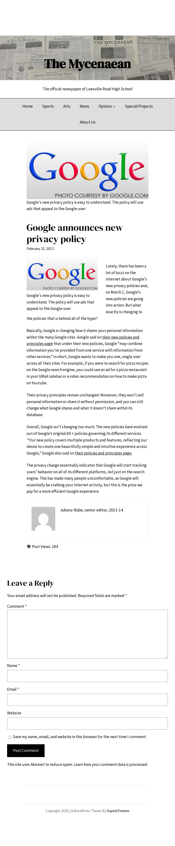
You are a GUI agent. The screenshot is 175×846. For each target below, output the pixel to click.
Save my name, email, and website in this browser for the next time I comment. (80, 736)
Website (14, 713)
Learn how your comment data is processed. (111, 764)
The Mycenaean (87, 63)
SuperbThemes (118, 811)
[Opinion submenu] (114, 106)
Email (13, 689)
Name (13, 665)
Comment (17, 606)
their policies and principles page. (103, 453)
